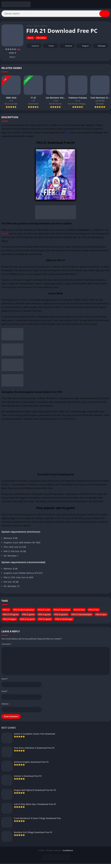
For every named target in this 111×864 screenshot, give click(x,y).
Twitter (49, 47)
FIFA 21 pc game (27, 620)
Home (29, 27)
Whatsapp (100, 47)
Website (4, 705)
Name (4, 680)
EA (67, 133)
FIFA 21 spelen (45, 620)
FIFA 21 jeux (101, 615)
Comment (6, 645)
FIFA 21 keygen (9, 620)
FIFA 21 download (62, 611)
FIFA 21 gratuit (61, 615)
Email (4, 692)
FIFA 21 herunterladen (82, 615)
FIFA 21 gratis (44, 615)
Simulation (41, 39)
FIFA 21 (6, 611)
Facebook (33, 47)
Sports (44, 27)
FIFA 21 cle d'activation (23, 611)
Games (37, 27)
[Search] (55, 14)
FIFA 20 (4, 234)
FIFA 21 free (79, 611)
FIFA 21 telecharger (63, 620)
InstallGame (68, 851)
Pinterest (66, 47)
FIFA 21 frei (94, 611)
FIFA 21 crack (44, 611)
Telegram (83, 47)
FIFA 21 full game (10, 615)
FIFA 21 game (28, 615)
